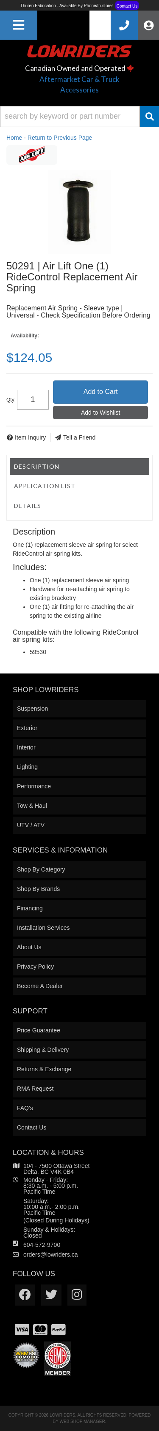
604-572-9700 (41, 1244)
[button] (79, 116)
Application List (44, 485)
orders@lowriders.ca (50, 1254)
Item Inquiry (30, 437)
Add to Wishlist (100, 412)
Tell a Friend (79, 437)
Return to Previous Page (60, 137)
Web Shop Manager (82, 1421)
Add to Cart (101, 391)
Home (14, 137)
